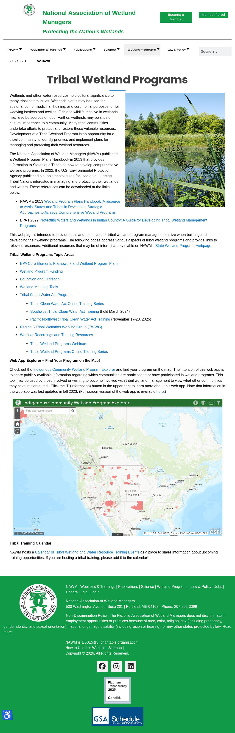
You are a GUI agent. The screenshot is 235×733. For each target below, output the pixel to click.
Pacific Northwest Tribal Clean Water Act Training (70, 319)
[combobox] (215, 51)
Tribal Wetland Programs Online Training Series (69, 352)
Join (84, 592)
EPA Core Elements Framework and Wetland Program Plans (69, 264)
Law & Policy (200, 587)
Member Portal (213, 15)
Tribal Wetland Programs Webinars (58, 344)
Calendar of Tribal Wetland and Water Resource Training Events (87, 552)
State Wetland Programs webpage (183, 246)
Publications (128, 587)
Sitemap (115, 648)
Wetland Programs (172, 587)
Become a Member (176, 17)
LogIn (95, 592)
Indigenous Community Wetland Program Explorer (74, 369)
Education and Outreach (40, 279)
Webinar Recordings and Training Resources (56, 335)
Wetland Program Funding (41, 271)
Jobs (218, 587)
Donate (72, 592)
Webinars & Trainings (97, 587)
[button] (47, 49)
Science (147, 587)
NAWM (71, 587)
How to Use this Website (85, 648)
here (160, 391)
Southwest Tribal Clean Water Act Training (64, 311)
